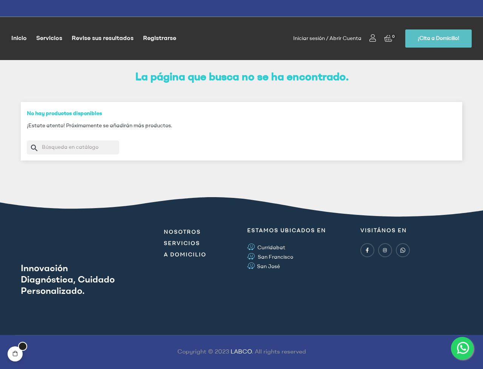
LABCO (241, 352)
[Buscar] (73, 147)
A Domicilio (185, 255)
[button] (438, 38)
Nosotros (182, 232)
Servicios (182, 243)
